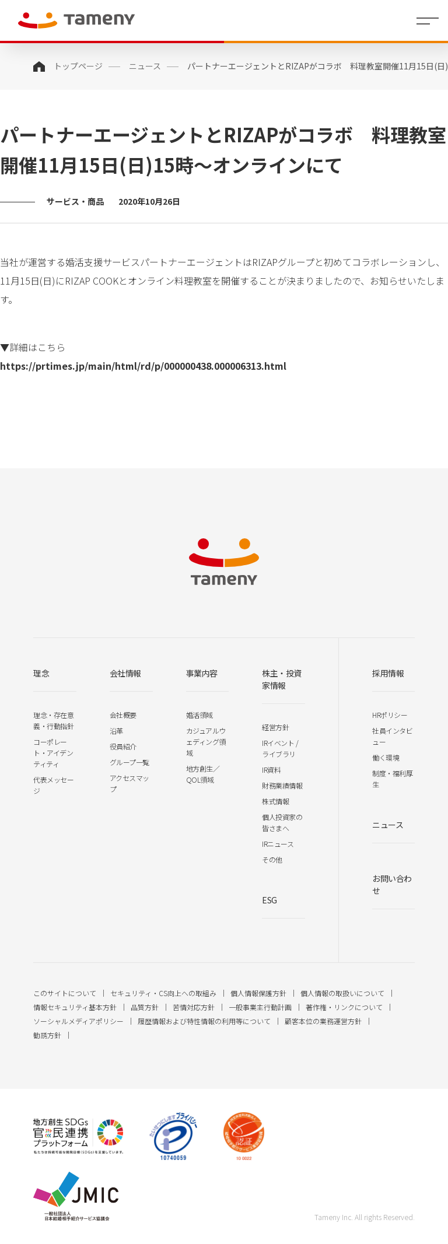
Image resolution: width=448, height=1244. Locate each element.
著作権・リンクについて (344, 1007)
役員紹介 (123, 746)
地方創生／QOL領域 (203, 773)
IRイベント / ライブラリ (280, 748)
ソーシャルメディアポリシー (78, 1021)
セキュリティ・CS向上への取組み (163, 993)
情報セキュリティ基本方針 (75, 1007)
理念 (41, 673)
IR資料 (271, 770)
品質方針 (145, 1007)
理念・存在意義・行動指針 (53, 720)
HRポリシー (389, 715)
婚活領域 (199, 715)
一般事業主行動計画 (260, 1007)
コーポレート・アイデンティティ (53, 753)
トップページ (78, 66)
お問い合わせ (392, 884)
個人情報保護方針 (258, 993)
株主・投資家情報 (282, 679)
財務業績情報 (282, 785)
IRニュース (277, 844)
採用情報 (388, 673)
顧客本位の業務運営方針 (323, 1021)
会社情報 (125, 673)
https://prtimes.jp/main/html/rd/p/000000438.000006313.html (143, 366)
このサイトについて (64, 993)
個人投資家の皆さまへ (282, 822)
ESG (269, 900)
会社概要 (123, 715)
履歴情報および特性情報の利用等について (204, 1021)
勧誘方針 (47, 1035)
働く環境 (385, 757)
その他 (272, 859)
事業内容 (202, 673)
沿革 (116, 730)
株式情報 (275, 801)
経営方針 (275, 727)
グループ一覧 (129, 762)
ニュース (145, 66)
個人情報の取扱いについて (342, 993)
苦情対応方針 (194, 1007)
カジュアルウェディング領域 (206, 742)
